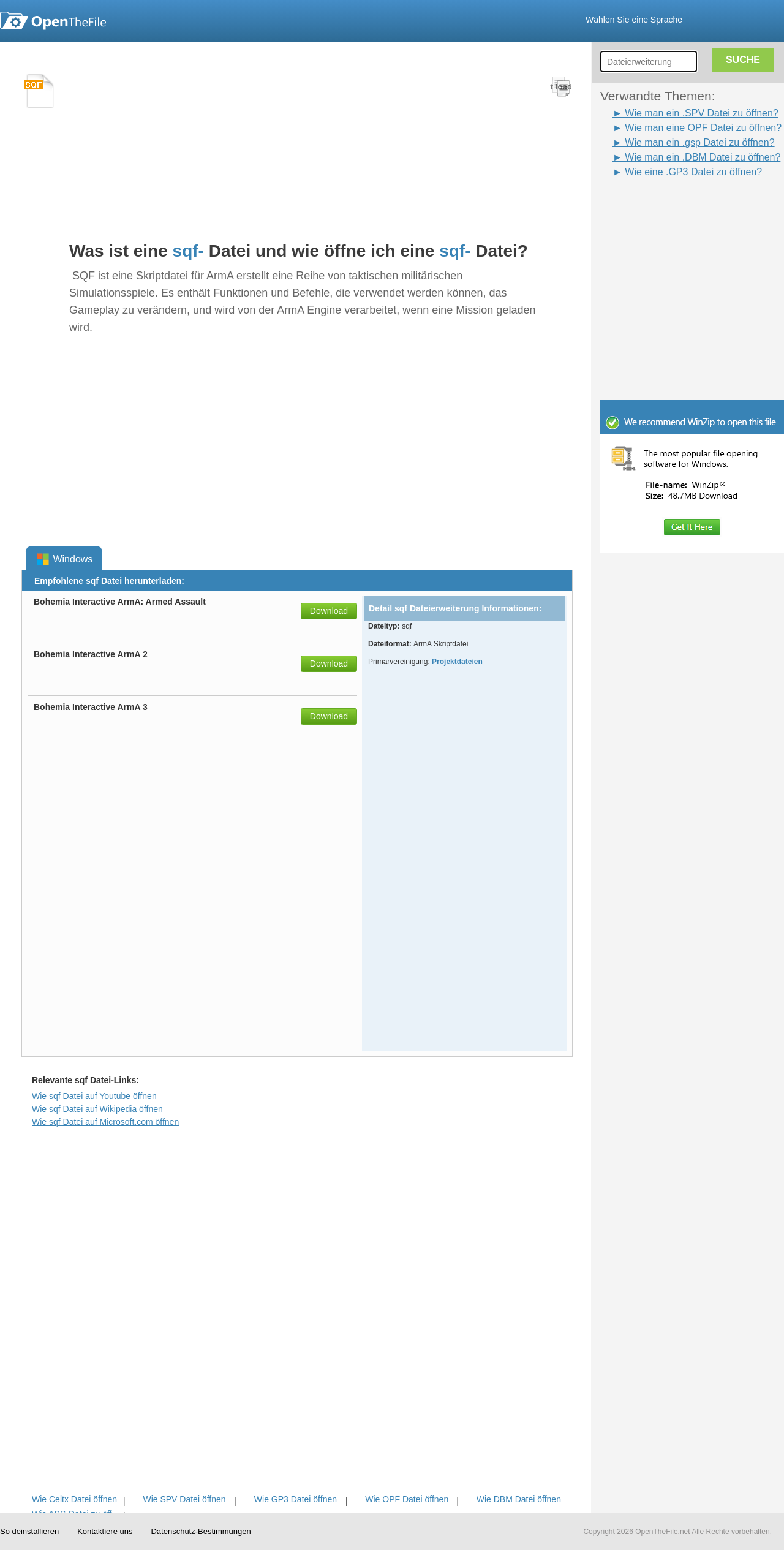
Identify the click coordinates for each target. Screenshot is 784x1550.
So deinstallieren (29, 1531)
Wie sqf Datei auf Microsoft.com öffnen (105, 1122)
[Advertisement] (673, 207)
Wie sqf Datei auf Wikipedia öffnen (97, 1109)
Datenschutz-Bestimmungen (201, 1531)
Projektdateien (457, 661)
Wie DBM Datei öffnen (519, 1499)
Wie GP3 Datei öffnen (295, 1499)
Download (329, 611)
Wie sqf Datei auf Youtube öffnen (94, 1096)
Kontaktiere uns (104, 1531)
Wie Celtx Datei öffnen (74, 1499)
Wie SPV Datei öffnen (184, 1499)
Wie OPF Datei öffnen (406, 1499)
